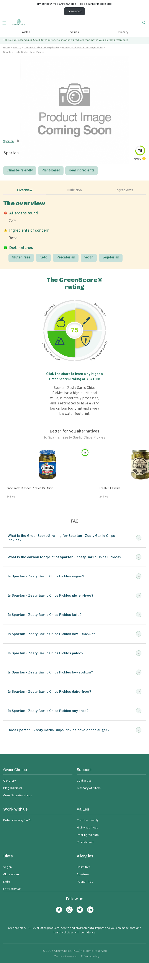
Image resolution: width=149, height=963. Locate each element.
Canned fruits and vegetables (41, 47)
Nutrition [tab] (74, 190)
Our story (9, 781)
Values (74, 32)
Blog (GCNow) (12, 788)
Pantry (17, 47)
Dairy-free (84, 867)
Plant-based (50, 170)
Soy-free (83, 874)
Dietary (123, 32)
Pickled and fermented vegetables (82, 47)
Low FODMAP (12, 889)
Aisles (26, 32)
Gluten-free (11, 874)
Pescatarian (65, 257)
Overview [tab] (24, 190)
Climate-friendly (20, 170)
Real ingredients (81, 170)
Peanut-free (85, 882)
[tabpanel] (74, 231)
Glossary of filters (89, 788)
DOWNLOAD (74, 11)
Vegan (88, 257)
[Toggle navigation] (6, 22)
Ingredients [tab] (124, 190)
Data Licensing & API (17, 820)
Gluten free (21, 257)
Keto (43, 257)
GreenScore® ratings (17, 795)
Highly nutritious (87, 828)
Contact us (84, 781)
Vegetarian (110, 257)
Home (6, 47)
